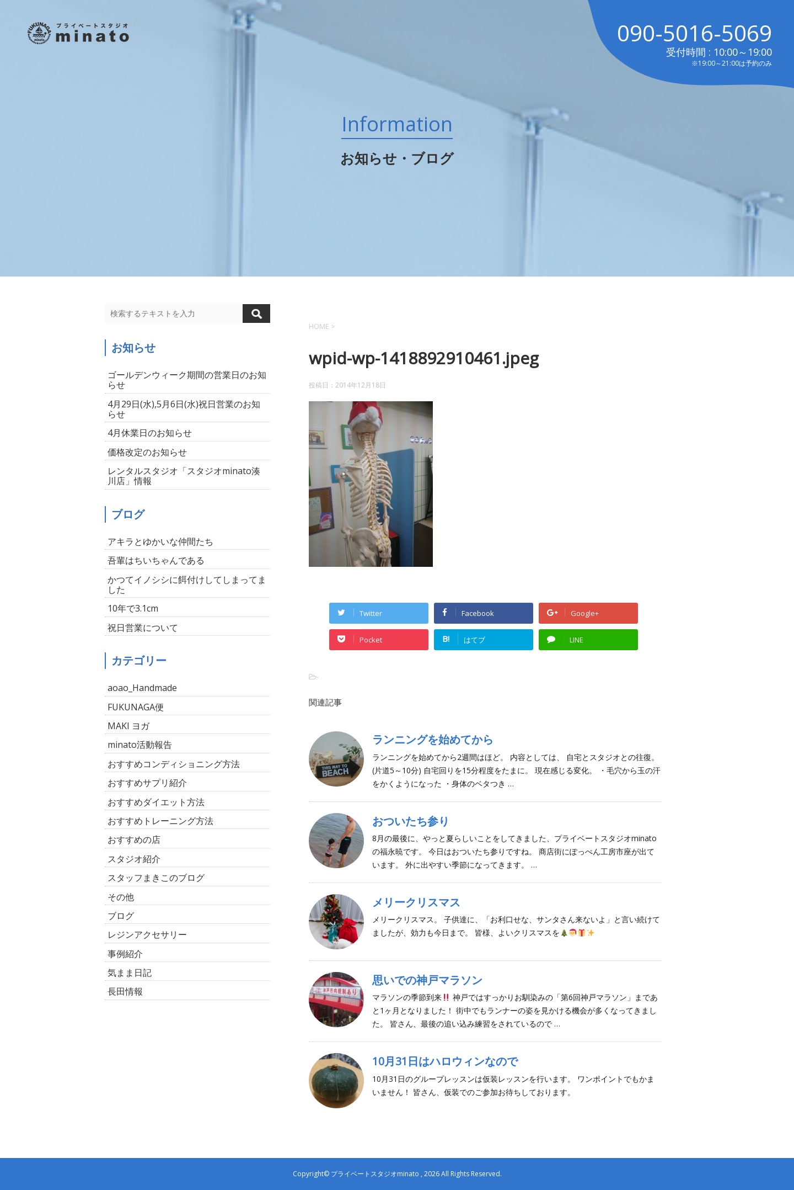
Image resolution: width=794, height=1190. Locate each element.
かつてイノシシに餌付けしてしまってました (187, 584)
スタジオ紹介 (134, 859)
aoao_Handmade (142, 688)
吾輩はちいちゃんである (156, 560)
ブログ (121, 916)
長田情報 (125, 991)
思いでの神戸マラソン (427, 980)
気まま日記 (130, 972)
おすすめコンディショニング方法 (174, 764)
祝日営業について (143, 627)
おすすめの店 (134, 839)
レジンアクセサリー (147, 934)
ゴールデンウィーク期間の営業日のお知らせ (187, 380)
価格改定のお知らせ (147, 452)
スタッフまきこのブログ (156, 878)
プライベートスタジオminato (375, 1173)
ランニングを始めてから (432, 739)
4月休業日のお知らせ (150, 433)
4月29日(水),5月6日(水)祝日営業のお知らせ (184, 409)
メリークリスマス (416, 902)
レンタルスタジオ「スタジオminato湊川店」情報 (184, 476)
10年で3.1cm (133, 608)
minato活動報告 (140, 745)
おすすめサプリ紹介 (147, 783)
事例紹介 (125, 954)
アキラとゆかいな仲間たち (160, 541)
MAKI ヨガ (128, 726)
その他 (121, 897)
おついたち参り (410, 821)
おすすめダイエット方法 (156, 802)
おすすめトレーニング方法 (160, 821)
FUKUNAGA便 (136, 707)
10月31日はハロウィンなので (445, 1061)
